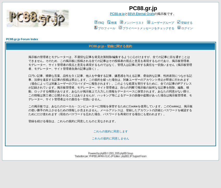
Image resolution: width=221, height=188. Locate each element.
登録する (185, 22)
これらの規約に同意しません (110, 138)
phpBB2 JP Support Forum (133, 156)
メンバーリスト (132, 22)
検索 (112, 22)
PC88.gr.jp (117, 14)
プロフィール (104, 28)
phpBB (103, 153)
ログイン (185, 28)
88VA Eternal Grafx (141, 14)
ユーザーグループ (160, 22)
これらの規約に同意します (110, 131)
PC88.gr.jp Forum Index (22, 39)
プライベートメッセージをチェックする (146, 28)
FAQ (99, 22)
